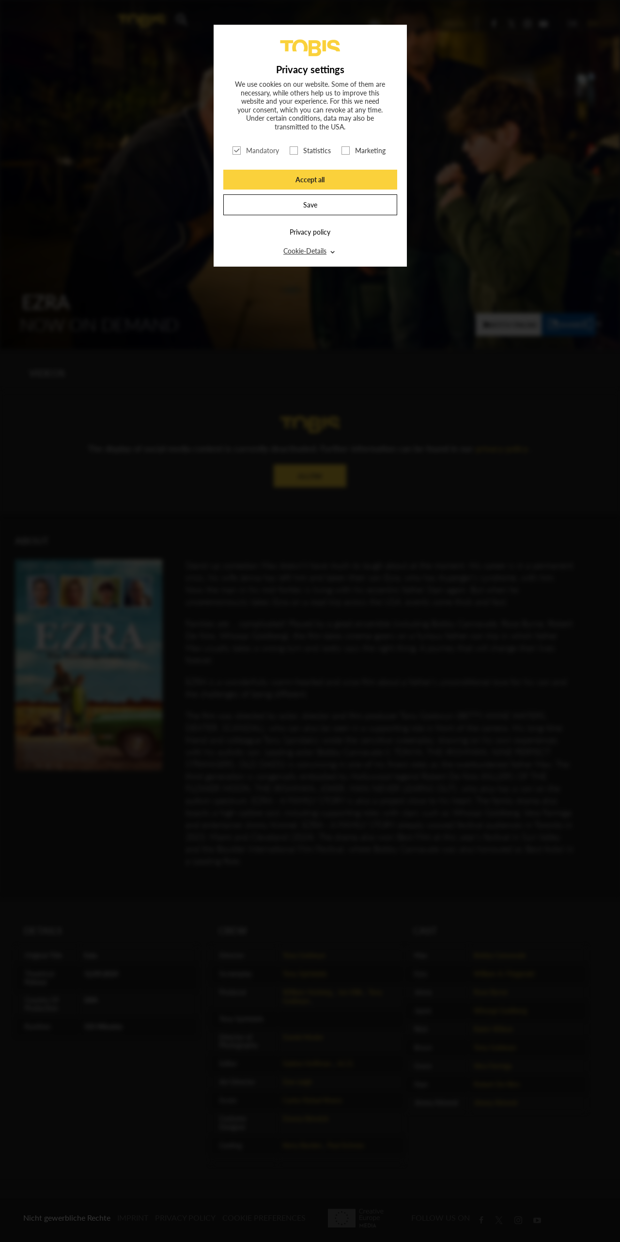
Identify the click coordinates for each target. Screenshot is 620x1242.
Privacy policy (310, 232)
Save (310, 205)
